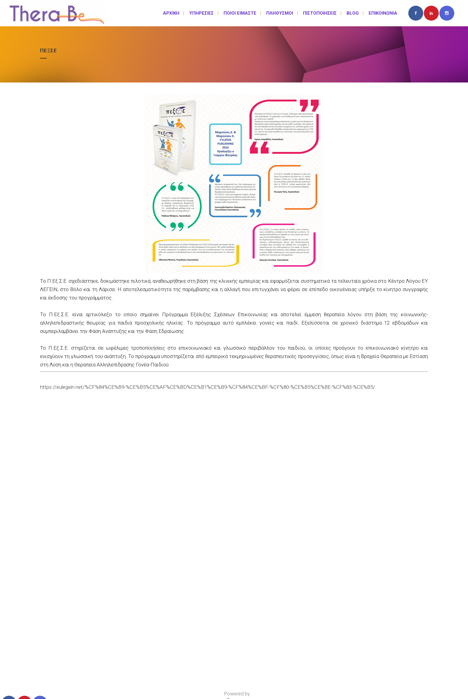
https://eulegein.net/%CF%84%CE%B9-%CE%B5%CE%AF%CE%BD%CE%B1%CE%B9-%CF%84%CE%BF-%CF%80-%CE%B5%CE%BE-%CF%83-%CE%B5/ (207, 387)
